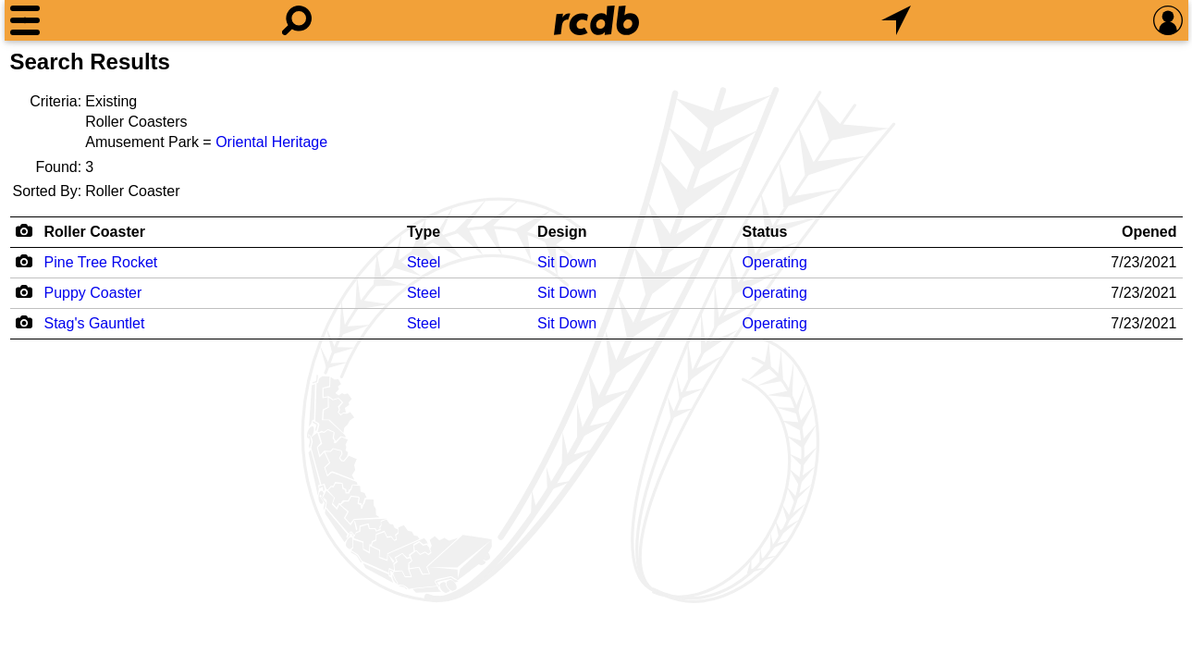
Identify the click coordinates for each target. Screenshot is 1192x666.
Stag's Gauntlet (94, 323)
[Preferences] (1168, 20)
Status (765, 232)
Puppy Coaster (93, 293)
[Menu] (25, 20)
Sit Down (566, 262)
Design (561, 232)
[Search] (297, 20)
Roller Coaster (94, 232)
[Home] (596, 20)
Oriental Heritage (271, 142)
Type (423, 232)
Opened (1149, 232)
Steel (423, 262)
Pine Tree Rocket (101, 262)
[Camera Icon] (24, 260)
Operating (775, 262)
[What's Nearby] (896, 20)
